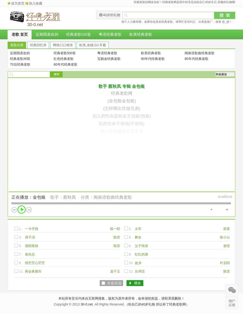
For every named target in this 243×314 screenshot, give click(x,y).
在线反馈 (231, 302)
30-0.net (87, 304)
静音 (212, 210)
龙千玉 (115, 271)
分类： (87, 197)
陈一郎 (115, 229)
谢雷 (226, 246)
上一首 (14, 210)
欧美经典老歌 (140, 34)
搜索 (224, 15)
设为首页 (17, 3)
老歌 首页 (20, 34)
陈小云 (225, 237)
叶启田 (225, 263)
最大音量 (227, 210)
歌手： (56, 197)
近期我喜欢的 (47, 34)
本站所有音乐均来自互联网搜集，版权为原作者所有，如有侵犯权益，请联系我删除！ (121, 298)
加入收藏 (35, 3)
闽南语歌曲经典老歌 (112, 197)
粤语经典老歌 (110, 34)
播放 (22, 210)
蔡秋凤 (69, 197)
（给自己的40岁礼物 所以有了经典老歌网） (157, 304)
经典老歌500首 (78, 34)
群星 (226, 229)
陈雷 (116, 237)
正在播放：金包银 (28, 197)
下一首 (29, 210)
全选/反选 (114, 283)
